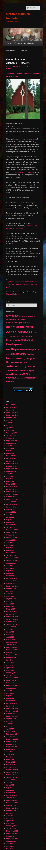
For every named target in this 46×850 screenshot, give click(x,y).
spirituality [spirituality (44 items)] (21, 370)
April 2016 (10, 637)
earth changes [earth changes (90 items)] (25, 340)
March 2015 (10, 670)
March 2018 (10, 596)
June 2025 (10, 423)
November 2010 (12, 803)
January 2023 (11, 489)
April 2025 (10, 428)
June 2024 (10, 448)
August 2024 (11, 443)
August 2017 (11, 599)
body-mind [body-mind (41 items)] (16, 319)
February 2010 (11, 826)
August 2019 (11, 563)
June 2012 (10, 754)
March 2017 (10, 609)
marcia (8, 69)
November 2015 (12, 650)
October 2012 (11, 744)
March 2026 (10, 405)
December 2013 (12, 708)
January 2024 (11, 461)
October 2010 (11, 805)
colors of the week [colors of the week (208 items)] (19, 327)
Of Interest (16, 292)
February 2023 (11, 486)
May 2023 (9, 479)
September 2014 (12, 685)
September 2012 (12, 747)
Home (9, 43)
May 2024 (9, 451)
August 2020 (11, 540)
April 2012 (10, 759)
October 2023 (11, 466)
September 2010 (12, 808)
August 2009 (11, 841)
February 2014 (11, 703)
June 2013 (10, 724)
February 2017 (11, 611)
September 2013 (12, 716)
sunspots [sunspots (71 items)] (30, 370)
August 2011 (11, 780)
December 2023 (12, 463)
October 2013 (11, 713)
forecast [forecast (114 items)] (14, 354)
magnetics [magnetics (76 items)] (32, 358)
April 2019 (10, 573)
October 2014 (11, 683)
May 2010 (9, 818)
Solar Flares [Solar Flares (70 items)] (11, 370)
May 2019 (9, 571)
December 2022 (12, 492)
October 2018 (11, 583)
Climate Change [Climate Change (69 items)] (13, 323)
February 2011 (11, 795)
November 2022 (12, 494)
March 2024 (10, 456)
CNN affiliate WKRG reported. (21, 172)
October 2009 (11, 836)
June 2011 (10, 785)
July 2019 (9, 566)
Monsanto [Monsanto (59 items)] (20, 362)
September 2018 (12, 586)
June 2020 (10, 545)
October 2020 (11, 535)
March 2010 (10, 823)
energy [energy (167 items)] (30, 349)
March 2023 (10, 484)
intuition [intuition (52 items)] (19, 359)
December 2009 (12, 831)
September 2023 (12, 469)
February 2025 (11, 433)
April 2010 (10, 821)
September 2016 (12, 624)
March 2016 (10, 639)
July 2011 (9, 782)
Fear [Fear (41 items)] (7, 354)
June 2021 (10, 517)
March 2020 (10, 553)
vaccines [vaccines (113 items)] (11, 377)
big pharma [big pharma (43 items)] (31, 316)
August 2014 (11, 688)
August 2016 (11, 627)
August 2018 (11, 588)
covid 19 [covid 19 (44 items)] (9, 337)
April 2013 (10, 729)
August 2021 (11, 512)
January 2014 (11, 706)
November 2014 (12, 680)
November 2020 (12, 532)
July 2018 (9, 591)
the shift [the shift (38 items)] (20, 374)
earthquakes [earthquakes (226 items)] (15, 349)
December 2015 (12, 647)
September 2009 (12, 838)
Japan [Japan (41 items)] (25, 359)
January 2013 (11, 736)
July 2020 (9, 543)
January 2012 (11, 767)
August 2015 (11, 657)
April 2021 (10, 522)
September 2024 (12, 441)
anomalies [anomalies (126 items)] (12, 315)
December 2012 (12, 739)
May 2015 (9, 665)
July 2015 (9, 660)
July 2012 (9, 752)
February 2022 (11, 504)
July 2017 (9, 601)
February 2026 (11, 407)
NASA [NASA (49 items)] (27, 362)
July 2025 (9, 420)
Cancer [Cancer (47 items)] (23, 319)
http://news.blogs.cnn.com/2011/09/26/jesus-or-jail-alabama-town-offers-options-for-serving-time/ (22, 284)
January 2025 (11, 435)
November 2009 (12, 833)
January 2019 (11, 581)
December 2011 (12, 770)
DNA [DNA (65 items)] (15, 337)
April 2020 (10, 550)
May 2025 (9, 425)
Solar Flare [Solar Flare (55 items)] (31, 367)
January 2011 (11, 798)
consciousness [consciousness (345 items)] (19, 332)
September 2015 (12, 655)
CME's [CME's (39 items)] (29, 323)
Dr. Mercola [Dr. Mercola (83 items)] (12, 340)
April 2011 (10, 790)
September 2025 (12, 415)
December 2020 (12, 530)
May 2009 (9, 849)
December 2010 (12, 800)
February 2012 (11, 764)
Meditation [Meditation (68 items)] (11, 362)
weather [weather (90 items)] (10, 381)
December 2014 (12, 678)
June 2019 (10, 568)
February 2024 (11, 458)
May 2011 (9, 788)
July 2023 (9, 474)
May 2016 (9, 634)
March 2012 (10, 762)
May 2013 (9, 726)
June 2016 (10, 632)
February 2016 (11, 642)
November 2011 (12, 772)
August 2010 (11, 810)
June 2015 (10, 662)
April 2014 (10, 698)
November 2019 (12, 558)
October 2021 (11, 509)
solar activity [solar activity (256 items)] (16, 366)
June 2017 (10, 604)
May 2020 (9, 548)
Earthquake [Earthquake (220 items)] (14, 344)
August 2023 (11, 471)
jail (13, 294)
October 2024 (11, 438)
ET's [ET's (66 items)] (37, 350)
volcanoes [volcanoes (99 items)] (31, 377)
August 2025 (11, 417)
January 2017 (11, 614)
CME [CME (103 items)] (23, 322)
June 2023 (10, 476)
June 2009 (10, 846)
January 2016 (11, 645)
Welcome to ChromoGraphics (23, 43)
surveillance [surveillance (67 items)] (11, 374)
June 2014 (10, 693)
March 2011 (10, 793)
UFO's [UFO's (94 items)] (26, 374)
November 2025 (12, 412)
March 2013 (10, 731)
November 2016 (12, 619)
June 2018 (10, 594)
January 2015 (11, 675)
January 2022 (11, 507)
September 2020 (12, 537)
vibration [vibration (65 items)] (21, 378)
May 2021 (9, 520)
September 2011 (12, 777)
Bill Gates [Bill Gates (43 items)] (9, 319)
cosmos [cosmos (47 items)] (36, 333)
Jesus (17, 294)
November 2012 (12, 742)
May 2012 (9, 757)
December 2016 (12, 617)
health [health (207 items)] (10, 358)
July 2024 (9, 446)
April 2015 (10, 668)
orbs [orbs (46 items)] (31, 362)
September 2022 (12, 499)
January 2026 (11, 410)
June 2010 (10, 816)
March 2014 (10, 701)
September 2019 (12, 560)
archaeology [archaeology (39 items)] (23, 316)
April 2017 (10, 606)
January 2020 (11, 555)
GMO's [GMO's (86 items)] (23, 354)
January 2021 (11, 527)
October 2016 (11, 622)
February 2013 (11, 734)
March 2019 (10, 576)
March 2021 (10, 525)
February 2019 (11, 578)
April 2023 (10, 481)
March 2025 (10, 430)
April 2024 (10, 453)
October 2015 (11, 652)
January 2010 (11, 828)
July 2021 (9, 514)
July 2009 (9, 844)
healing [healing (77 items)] (30, 354)
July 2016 (9, 629)
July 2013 (9, 721)
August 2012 (11, 749)
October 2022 (11, 497)
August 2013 (11, 719)
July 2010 (9, 813)
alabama (29, 292)
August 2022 (11, 502)
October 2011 (11, 775)
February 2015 (11, 673)
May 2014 (9, 696)
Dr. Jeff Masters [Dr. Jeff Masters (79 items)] (24, 337)
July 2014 (9, 691)
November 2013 (12, 711)
